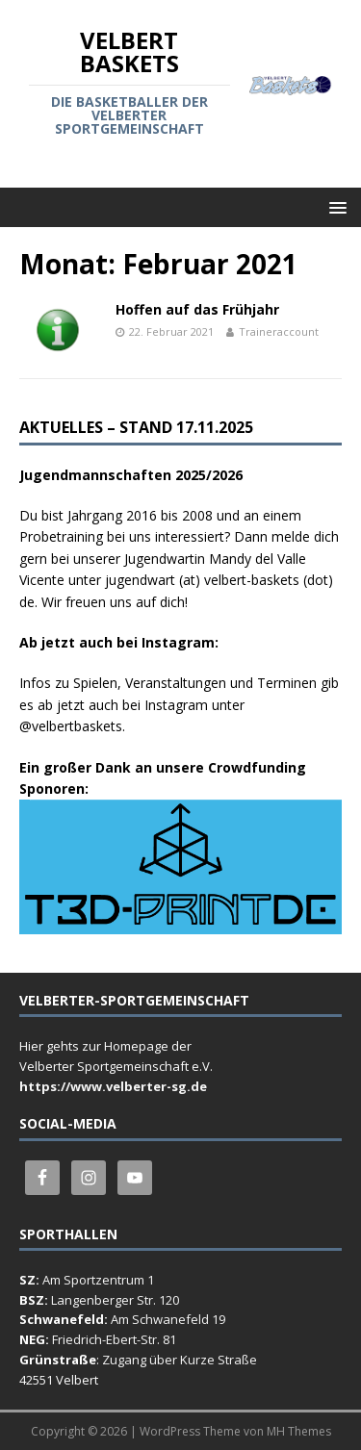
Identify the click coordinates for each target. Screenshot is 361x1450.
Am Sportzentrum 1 (98, 1279)
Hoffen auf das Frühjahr (197, 309)
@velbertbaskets (70, 726)
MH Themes (299, 1431)
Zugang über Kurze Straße (179, 1359)
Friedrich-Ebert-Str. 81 (114, 1339)
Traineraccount (279, 331)
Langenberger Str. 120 (115, 1300)
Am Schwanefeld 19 (168, 1319)
